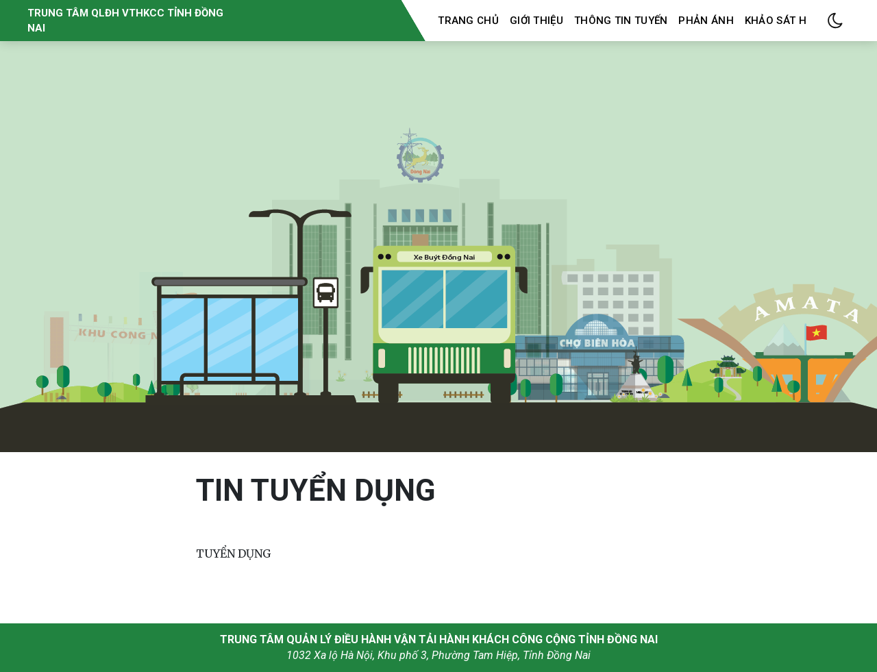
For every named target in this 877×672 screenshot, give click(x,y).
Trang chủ (468, 20)
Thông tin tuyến (621, 20)
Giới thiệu (536, 20)
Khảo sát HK (779, 20)
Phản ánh (705, 20)
